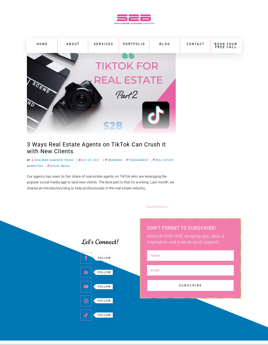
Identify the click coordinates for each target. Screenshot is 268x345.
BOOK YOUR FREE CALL (225, 46)
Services (103, 44)
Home (42, 44)
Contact (195, 44)
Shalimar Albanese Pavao (54, 160)
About (72, 44)
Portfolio (134, 44)
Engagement (139, 160)
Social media (60, 166)
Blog (164, 44)
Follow (104, 257)
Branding (115, 160)
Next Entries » (157, 207)
